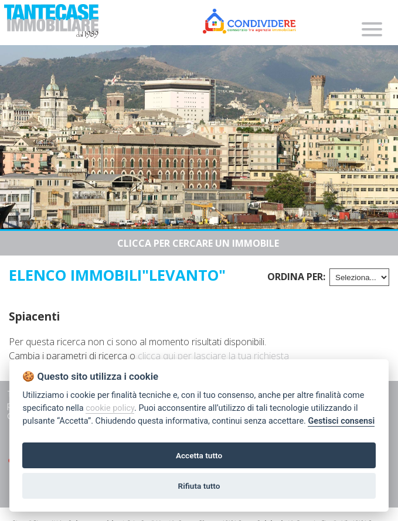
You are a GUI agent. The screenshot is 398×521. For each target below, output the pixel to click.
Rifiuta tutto (199, 486)
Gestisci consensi (341, 421)
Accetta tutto (199, 455)
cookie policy (110, 408)
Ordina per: (296, 276)
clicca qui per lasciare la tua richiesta (213, 355)
